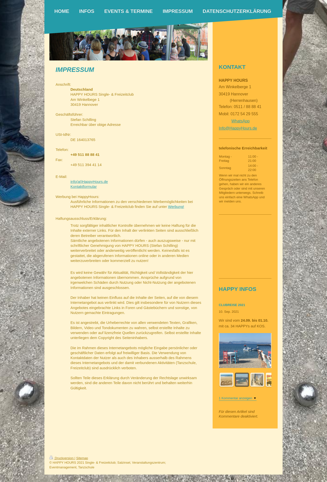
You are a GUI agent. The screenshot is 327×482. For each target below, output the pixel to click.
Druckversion (61, 458)
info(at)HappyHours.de (89, 181)
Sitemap (82, 458)
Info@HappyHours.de (238, 128)
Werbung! (176, 206)
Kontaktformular (83, 186)
